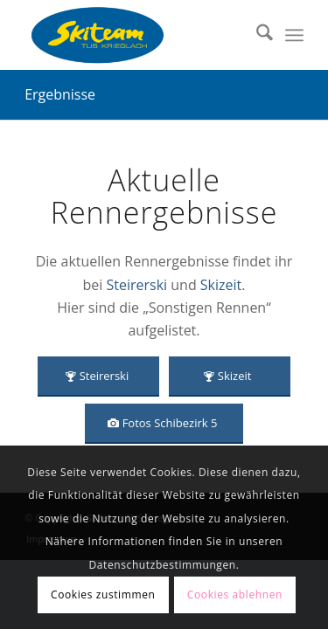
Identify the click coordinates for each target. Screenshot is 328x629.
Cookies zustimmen (103, 594)
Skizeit (220, 284)
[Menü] (294, 35)
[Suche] (256, 35)
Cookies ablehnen (235, 594)
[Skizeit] (229, 376)
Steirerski (136, 284)
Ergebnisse (59, 94)
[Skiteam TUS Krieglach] (136, 35)
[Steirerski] (98, 376)
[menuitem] (256, 35)
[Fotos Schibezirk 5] (164, 424)
